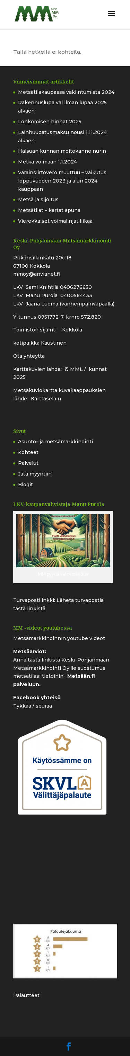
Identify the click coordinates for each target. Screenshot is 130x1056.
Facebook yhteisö (37, 697)
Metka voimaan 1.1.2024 (47, 162)
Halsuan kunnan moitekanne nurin (62, 151)
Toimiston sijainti (35, 330)
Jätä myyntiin (35, 474)
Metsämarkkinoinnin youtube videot (59, 638)
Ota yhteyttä (29, 356)
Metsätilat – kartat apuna (49, 210)
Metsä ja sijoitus (38, 199)
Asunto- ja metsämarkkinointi (55, 441)
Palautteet (26, 995)
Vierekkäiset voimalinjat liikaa (55, 221)
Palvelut (28, 463)
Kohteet (28, 452)
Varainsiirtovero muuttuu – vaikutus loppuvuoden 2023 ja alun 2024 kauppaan (62, 180)
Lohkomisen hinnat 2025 (49, 121)
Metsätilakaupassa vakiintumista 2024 (66, 92)
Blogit (25, 484)
